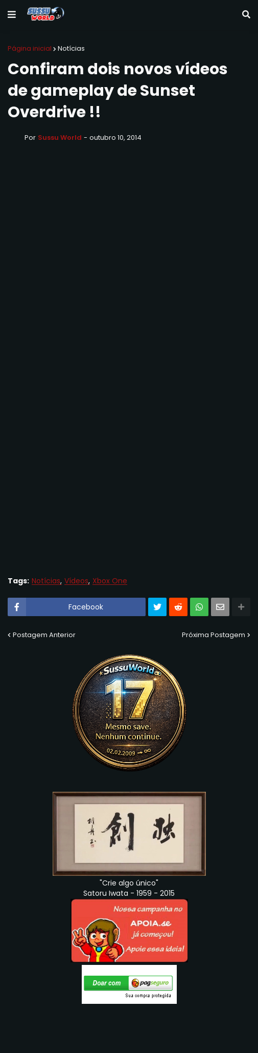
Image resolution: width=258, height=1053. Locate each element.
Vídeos (76, 581)
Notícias (71, 48)
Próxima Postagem (213, 634)
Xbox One (109, 581)
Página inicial (30, 48)
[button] (12, 15)
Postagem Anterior (44, 634)
